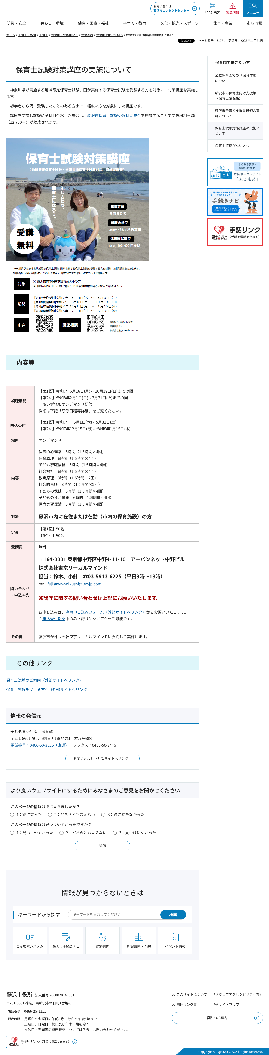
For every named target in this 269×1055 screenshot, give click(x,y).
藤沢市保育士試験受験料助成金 (114, 115)
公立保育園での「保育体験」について (237, 78)
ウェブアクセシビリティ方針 (241, 994)
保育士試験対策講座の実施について (237, 130)
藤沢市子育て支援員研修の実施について (237, 113)
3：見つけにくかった (137, 832)
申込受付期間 (53, 618)
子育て (43, 35)
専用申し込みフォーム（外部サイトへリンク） (105, 612)
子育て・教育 (27, 35)
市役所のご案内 (215, 1017)
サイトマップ (229, 1004)
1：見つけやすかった (34, 832)
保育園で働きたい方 (109, 35)
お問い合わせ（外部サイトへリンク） (102, 758)
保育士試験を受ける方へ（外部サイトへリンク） (48, 689)
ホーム (10, 35)
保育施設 (87, 35)
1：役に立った (29, 814)
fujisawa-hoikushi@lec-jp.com (74, 583)
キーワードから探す (39, 914)
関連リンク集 (186, 1004)
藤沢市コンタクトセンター (171, 8)
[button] (212, 8)
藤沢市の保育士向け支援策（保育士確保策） (235, 95)
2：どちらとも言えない (74, 814)
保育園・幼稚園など (64, 35)
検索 (173, 914)
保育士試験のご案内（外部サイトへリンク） (44, 680)
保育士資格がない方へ (232, 145)
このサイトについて (191, 994)
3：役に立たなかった (126, 814)
